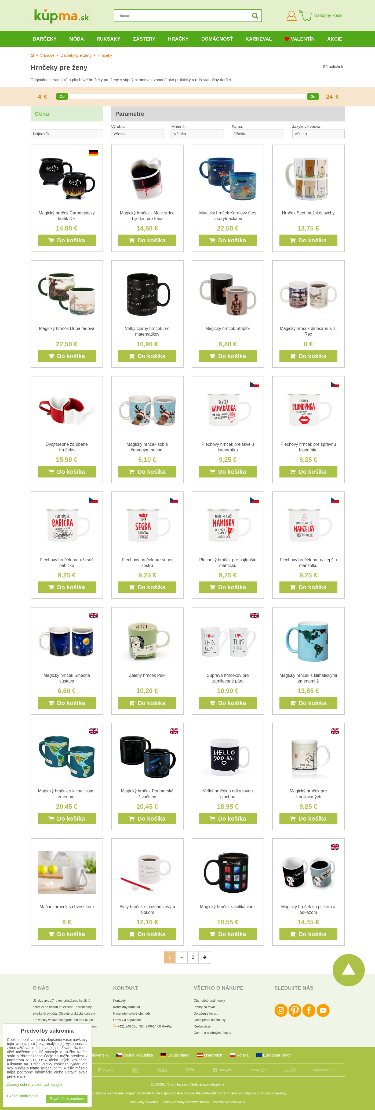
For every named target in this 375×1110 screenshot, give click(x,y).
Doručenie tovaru (206, 1013)
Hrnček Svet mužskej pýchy (308, 213)
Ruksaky (109, 39)
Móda (76, 39)
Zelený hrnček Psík (147, 675)
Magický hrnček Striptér (227, 328)
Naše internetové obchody (132, 1013)
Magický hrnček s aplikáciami (228, 906)
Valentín (300, 39)
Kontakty (119, 1001)
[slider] (62, 96)
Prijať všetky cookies (67, 1099)
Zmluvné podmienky (271, 1093)
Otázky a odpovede (127, 1020)
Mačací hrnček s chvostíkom (67, 906)
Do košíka (66, 240)
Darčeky (45, 39)
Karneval (259, 39)
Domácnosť (217, 39)
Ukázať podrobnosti (23, 1096)
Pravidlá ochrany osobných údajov (229, 1093)
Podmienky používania (229, 1102)
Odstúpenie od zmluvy (210, 1020)
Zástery (144, 39)
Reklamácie (202, 1026)
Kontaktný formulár (126, 1007)
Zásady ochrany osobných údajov (186, 1102)
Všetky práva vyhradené (207, 1084)
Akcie (334, 39)
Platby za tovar (204, 1007)
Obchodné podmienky (209, 1001)
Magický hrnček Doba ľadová (66, 328)
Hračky (178, 39)
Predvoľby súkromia (144, 1102)
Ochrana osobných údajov (212, 1033)
